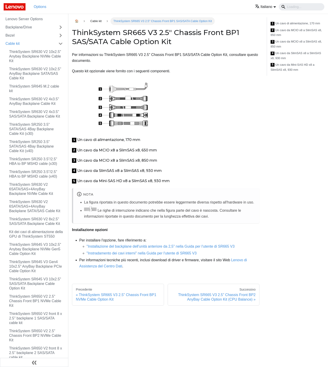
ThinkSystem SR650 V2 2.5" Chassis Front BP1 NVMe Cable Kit (35, 300)
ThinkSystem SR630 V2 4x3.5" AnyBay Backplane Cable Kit (34, 101)
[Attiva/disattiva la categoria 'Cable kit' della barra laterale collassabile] (61, 43)
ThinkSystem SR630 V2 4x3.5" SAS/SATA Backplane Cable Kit (34, 114)
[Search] (301, 6)
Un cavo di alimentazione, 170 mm (295, 23)
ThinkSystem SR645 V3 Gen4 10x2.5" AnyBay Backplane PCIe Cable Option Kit (35, 266)
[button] (265, 7)
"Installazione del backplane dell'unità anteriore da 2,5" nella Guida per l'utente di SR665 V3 (161, 246)
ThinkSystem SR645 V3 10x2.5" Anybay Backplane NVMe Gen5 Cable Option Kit (35, 249)
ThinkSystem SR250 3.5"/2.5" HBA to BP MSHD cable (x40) (33, 174)
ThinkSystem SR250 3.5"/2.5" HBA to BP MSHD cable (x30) (33, 161)
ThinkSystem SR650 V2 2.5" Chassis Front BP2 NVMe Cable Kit (35, 335)
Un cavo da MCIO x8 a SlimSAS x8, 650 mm (296, 32)
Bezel (10, 35)
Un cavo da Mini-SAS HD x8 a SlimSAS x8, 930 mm (292, 67)
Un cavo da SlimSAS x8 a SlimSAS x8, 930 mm (296, 55)
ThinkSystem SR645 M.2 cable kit (34, 88)
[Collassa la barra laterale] (34, 362)
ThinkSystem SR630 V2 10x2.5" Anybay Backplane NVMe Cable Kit (35, 56)
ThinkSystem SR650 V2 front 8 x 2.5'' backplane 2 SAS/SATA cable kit (35, 352)
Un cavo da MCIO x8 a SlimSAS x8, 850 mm (296, 44)
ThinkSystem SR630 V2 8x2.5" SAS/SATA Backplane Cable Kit (34, 221)
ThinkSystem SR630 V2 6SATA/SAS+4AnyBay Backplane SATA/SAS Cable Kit (34, 206)
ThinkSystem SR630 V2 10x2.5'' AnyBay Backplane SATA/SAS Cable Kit (35, 73)
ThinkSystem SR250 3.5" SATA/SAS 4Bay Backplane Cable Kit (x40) (31, 146)
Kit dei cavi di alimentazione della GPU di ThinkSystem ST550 (36, 234)
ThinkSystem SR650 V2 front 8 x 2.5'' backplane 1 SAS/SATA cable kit (35, 318)
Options (40, 7)
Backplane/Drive (18, 27)
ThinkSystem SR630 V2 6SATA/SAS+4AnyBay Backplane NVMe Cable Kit (31, 189)
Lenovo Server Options (24, 19)
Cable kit (12, 43)
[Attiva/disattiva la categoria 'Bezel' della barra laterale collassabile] (61, 35)
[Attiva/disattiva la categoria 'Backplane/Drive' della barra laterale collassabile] (61, 27)
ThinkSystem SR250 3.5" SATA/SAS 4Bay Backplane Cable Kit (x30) (31, 129)
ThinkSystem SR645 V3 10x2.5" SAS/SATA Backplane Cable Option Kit (35, 283)
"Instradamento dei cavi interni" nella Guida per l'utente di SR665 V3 (142, 253)
